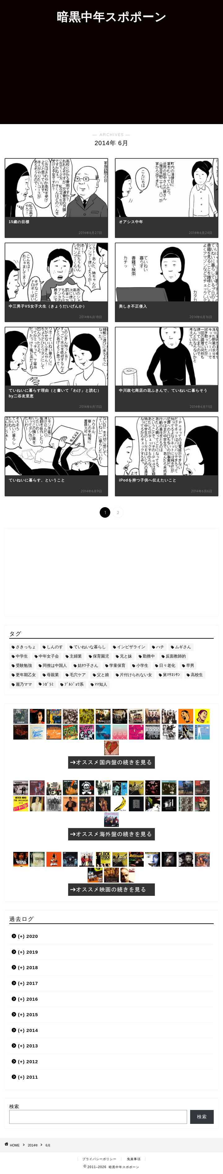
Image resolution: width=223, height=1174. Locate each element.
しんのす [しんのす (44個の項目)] (55, 647)
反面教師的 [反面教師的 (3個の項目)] (176, 656)
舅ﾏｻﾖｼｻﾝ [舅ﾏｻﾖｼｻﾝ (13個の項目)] (171, 674)
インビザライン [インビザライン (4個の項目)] (131, 647)
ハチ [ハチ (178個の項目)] (160, 647)
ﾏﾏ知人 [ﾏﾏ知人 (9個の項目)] (101, 684)
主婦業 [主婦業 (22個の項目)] (76, 656)
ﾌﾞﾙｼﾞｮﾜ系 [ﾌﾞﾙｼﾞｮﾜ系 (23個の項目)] (74, 684)
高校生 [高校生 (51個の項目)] (197, 674)
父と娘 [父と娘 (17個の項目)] (103, 674)
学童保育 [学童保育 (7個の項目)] (117, 665)
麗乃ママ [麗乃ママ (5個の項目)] (24, 684)
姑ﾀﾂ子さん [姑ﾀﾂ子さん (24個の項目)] (88, 665)
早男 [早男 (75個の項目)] (190, 665)
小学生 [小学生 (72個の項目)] (142, 665)
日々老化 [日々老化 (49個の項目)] (167, 665)
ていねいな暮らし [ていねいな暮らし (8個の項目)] (90, 647)
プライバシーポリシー (99, 1159)
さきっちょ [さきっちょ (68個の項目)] (26, 647)
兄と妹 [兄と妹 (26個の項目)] (126, 656)
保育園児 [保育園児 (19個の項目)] (101, 656)
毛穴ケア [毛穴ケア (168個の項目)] (78, 674)
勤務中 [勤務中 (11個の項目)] (149, 656)
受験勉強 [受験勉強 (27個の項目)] (24, 665)
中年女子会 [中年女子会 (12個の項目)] (49, 656)
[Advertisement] (111, 77)
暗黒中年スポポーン (112, 16)
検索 (14, 1106)
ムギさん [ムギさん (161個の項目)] (183, 647)
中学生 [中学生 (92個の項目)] (22, 656)
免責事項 (134, 1159)
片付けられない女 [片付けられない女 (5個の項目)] (136, 674)
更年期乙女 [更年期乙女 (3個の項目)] (26, 674)
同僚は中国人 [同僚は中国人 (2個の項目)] (55, 665)
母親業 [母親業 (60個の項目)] (53, 674)
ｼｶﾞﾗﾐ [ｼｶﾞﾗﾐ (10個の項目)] (48, 684)
